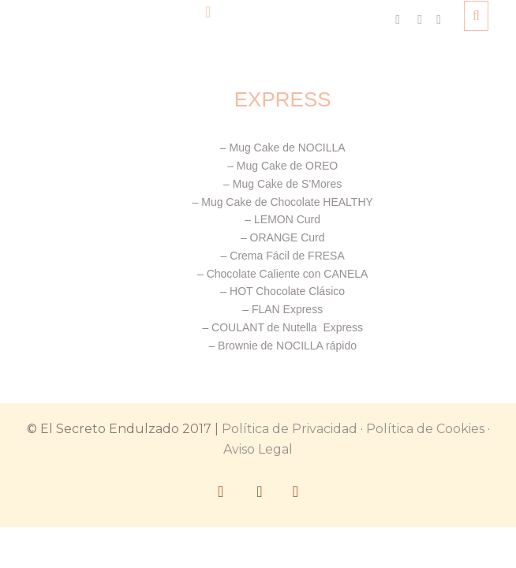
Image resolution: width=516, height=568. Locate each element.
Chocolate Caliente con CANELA (287, 273)
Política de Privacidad (289, 428)
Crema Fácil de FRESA (287, 255)
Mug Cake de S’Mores (287, 184)
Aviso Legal (258, 449)
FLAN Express (287, 309)
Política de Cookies (425, 428)
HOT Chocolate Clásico (287, 291)
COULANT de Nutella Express (287, 327)
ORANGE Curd (287, 237)
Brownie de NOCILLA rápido (287, 345)
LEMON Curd (287, 219)
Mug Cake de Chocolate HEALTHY (287, 202)
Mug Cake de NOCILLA (287, 147)
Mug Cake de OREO (286, 165)
